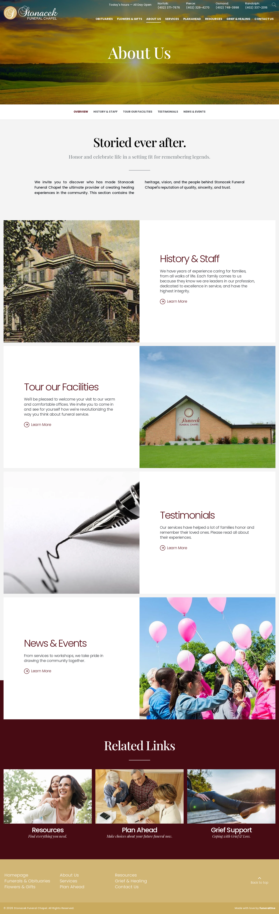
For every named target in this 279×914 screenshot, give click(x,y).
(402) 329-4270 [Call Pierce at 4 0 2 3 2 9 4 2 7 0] (197, 8)
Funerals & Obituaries (27, 881)
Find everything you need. (47, 836)
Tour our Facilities (61, 387)
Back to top (259, 882)
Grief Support (231, 830)
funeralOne (267, 908)
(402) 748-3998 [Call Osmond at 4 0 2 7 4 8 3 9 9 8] (227, 8)
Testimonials (187, 515)
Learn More (177, 301)
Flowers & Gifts (19, 887)
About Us (69, 875)
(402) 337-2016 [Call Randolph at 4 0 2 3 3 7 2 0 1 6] (256, 8)
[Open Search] (274, 5)
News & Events (55, 643)
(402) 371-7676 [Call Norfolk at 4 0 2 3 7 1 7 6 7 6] (169, 8)
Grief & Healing (131, 881)
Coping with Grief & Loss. (231, 836)
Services (68, 881)
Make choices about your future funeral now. (139, 836)
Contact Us (127, 887)
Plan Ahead (139, 830)
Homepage (16, 875)
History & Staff (189, 259)
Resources (48, 830)
